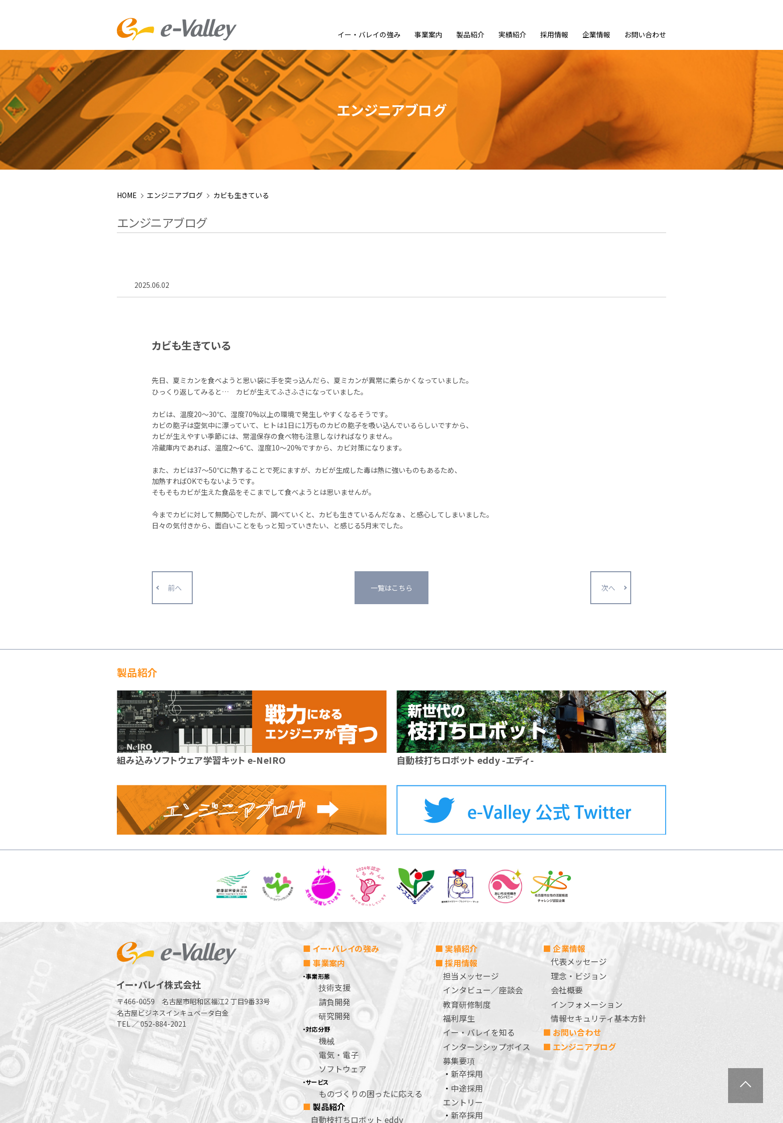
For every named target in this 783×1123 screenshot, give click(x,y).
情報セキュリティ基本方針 (598, 909)
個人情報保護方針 (475, 1035)
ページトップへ (745, 1085)
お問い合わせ (645, 34)
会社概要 (567, 882)
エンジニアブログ (175, 86)
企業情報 (596, 34)
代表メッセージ (579, 853)
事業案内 (428, 34)
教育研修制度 (467, 895)
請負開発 (335, 893)
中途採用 (467, 979)
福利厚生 (459, 909)
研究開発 (335, 907)
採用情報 (554, 34)
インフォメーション (587, 895)
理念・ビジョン (579, 867)
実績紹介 (512, 34)
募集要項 (459, 952)
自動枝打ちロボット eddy (357, 1011)
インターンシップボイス (486, 938)
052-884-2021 (163, 915)
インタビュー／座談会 (483, 882)
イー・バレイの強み (369, 34)
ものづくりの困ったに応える (370, 985)
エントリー (463, 993)
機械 (327, 932)
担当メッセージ (471, 867)
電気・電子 (339, 946)
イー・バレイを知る (479, 924)
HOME (127, 86)
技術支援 (335, 879)
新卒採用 (467, 965)
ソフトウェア (343, 960)
